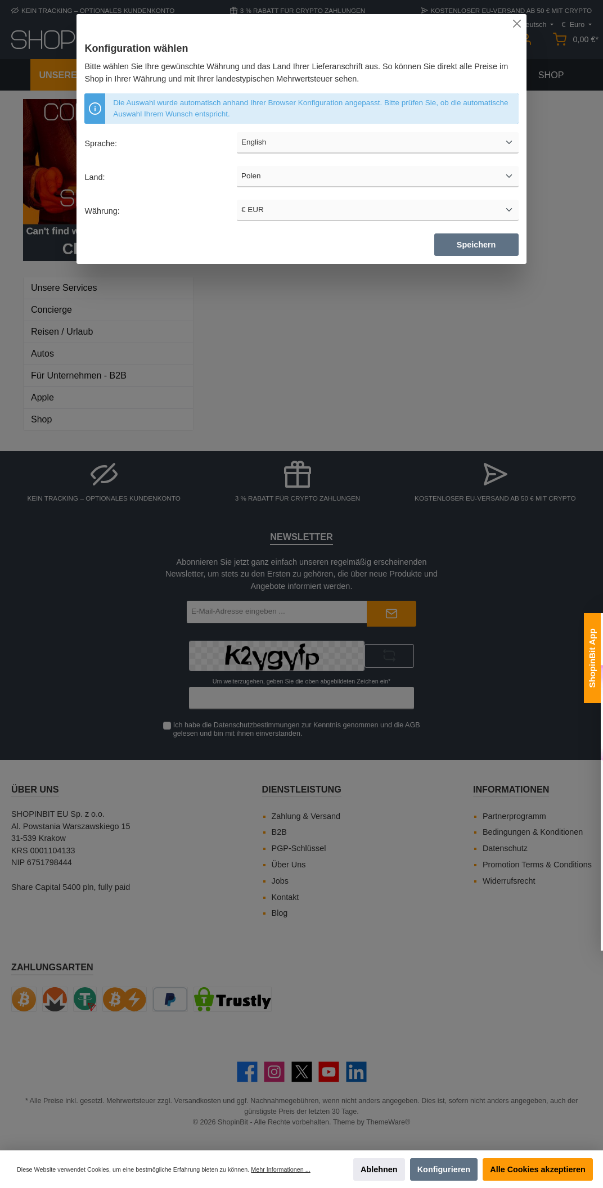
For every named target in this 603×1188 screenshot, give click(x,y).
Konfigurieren (443, 1169)
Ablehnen (379, 1169)
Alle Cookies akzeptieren (538, 1169)
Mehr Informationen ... (280, 1169)
